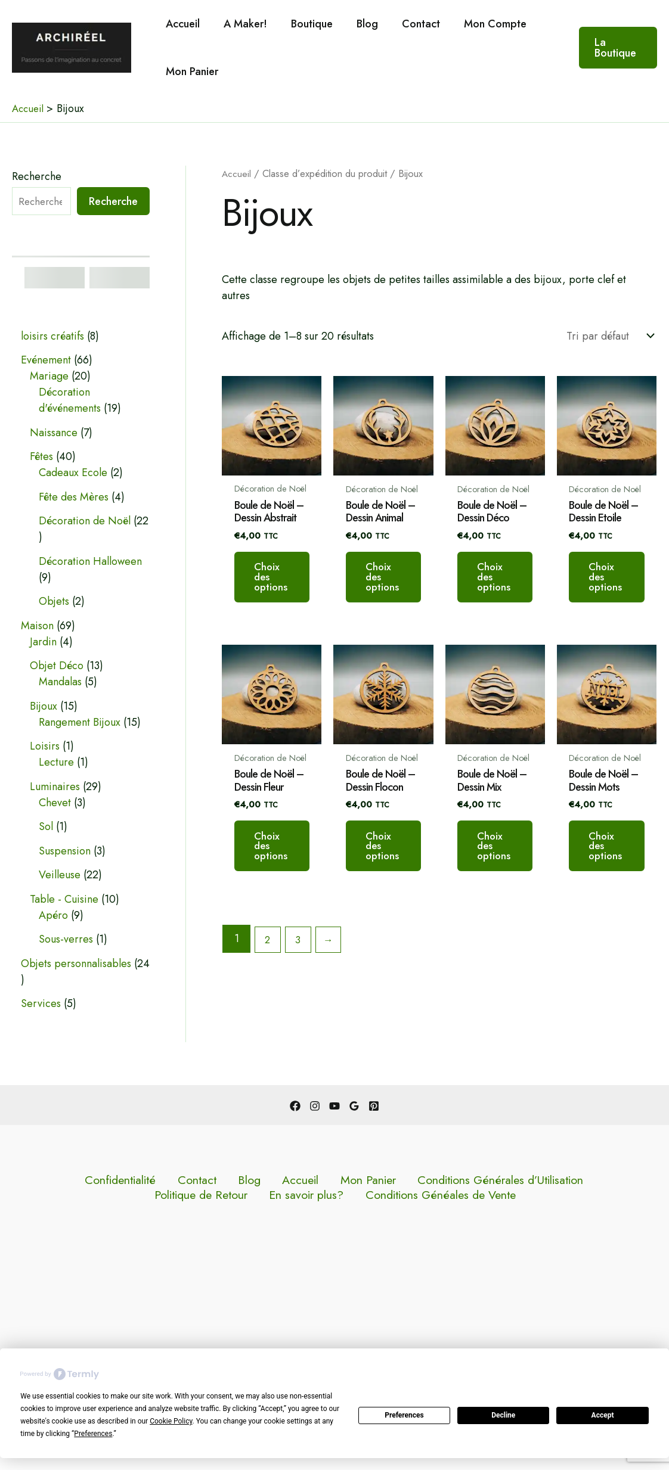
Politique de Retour (506, 1180)
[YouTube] (334, 1106)
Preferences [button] (93, 1433)
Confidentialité (66, 1180)
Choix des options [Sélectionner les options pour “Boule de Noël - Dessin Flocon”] (394, 875)
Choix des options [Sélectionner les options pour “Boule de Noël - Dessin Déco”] (513, 589)
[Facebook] (295, 1106)
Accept (602, 1415)
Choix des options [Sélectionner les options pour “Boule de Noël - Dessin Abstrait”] (275, 589)
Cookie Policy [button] (171, 1421)
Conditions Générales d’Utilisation (373, 1180)
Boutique (306, 24)
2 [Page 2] (269, 973)
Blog (359, 24)
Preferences (404, 1415)
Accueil (182, 24)
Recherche (36, 176)
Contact (410, 24)
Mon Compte (482, 24)
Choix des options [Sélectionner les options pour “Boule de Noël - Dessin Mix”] (513, 875)
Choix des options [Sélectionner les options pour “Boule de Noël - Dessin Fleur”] (275, 875)
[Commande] (608, 336)
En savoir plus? (595, 1180)
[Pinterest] (373, 1106)
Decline (503, 1415)
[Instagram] (314, 1106)
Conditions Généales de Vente (337, 1196)
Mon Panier (191, 71)
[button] (617, 48)
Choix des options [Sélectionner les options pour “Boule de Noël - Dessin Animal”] (394, 589)
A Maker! (242, 24)
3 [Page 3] (300, 973)
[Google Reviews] (354, 1106)
